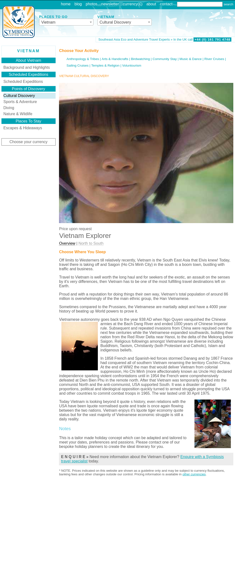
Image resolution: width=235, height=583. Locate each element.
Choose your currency (28, 142)
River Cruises (214, 59)
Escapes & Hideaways (22, 128)
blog (78, 4)
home (66, 4)
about (151, 4)
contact (166, 4)
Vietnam (28, 51)
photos (91, 4)
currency (130, 4)
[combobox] (66, 22)
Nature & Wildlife (17, 114)
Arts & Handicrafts (115, 59)
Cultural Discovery (19, 96)
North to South (90, 243)
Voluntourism (131, 65)
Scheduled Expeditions (23, 81)
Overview (67, 243)
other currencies (194, 474)
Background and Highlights (26, 67)
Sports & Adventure (20, 102)
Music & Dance (190, 59)
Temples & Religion (105, 65)
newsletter (110, 4)
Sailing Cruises (78, 65)
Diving (8, 108)
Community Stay (164, 59)
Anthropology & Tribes (83, 59)
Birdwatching (140, 59)
